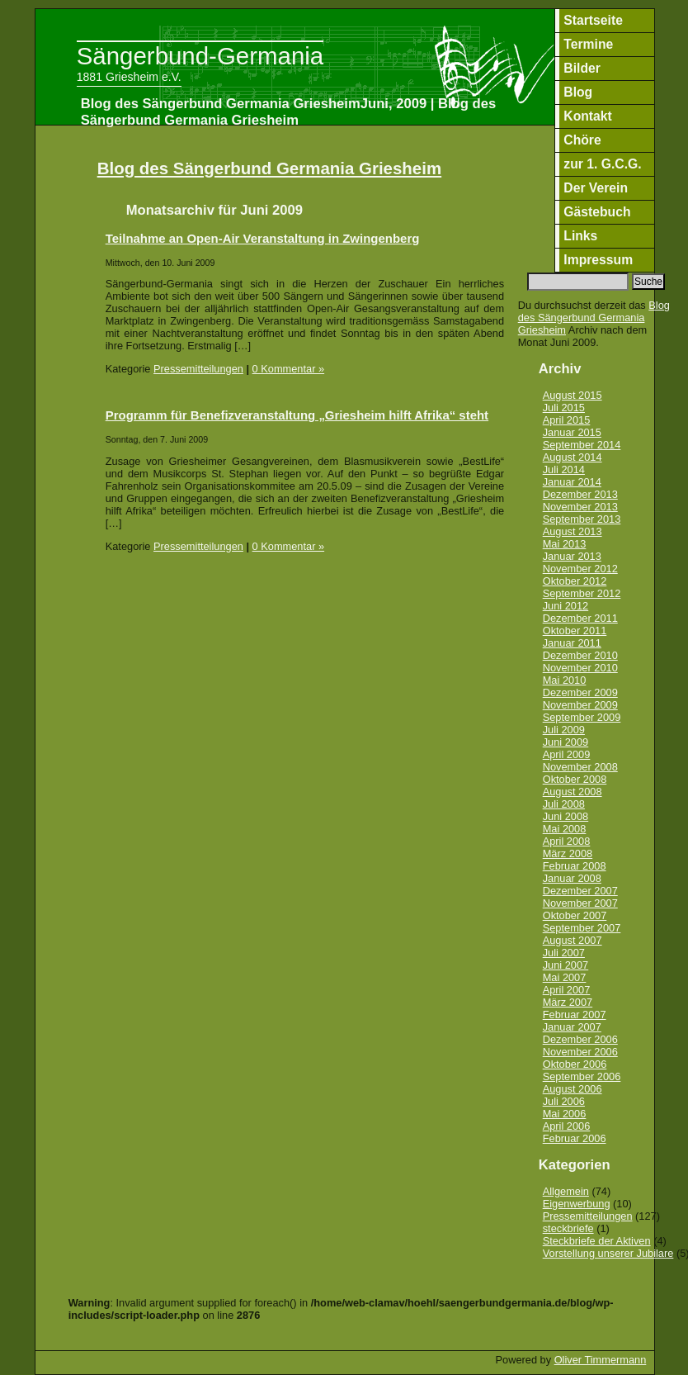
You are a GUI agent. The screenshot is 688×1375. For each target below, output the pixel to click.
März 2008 (567, 853)
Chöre (582, 140)
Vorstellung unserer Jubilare (608, 1253)
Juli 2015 (564, 407)
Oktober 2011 (575, 630)
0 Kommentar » (288, 369)
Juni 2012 (566, 606)
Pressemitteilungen (198, 369)
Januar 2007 (572, 1027)
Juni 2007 (566, 965)
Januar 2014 (572, 482)
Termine (588, 44)
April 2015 (567, 420)
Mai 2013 (565, 544)
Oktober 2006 (575, 1064)
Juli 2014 (564, 469)
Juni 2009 (566, 742)
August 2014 (572, 457)
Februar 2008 (574, 866)
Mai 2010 (565, 680)
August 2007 (572, 940)
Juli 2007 (564, 952)
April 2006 (567, 1126)
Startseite (593, 20)
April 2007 (567, 990)
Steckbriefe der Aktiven (597, 1241)
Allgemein (566, 1191)
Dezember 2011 (580, 618)
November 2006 (580, 1051)
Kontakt (587, 116)
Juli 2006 (564, 1101)
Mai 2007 (565, 977)
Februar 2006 (574, 1138)
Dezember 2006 (580, 1039)
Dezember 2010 (580, 655)
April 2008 (567, 841)
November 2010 (580, 667)
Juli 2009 (564, 729)
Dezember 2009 (580, 692)
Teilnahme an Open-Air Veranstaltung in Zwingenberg (263, 238)
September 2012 (582, 593)
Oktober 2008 (575, 779)
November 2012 (580, 568)
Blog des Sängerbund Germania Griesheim (269, 168)
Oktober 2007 (575, 915)
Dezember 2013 (580, 494)
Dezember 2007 (580, 890)
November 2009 (580, 705)
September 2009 (582, 717)
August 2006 (572, 1089)
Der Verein (595, 188)
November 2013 (580, 506)
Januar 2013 (572, 556)
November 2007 (580, 903)
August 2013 (572, 531)
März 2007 (567, 1002)
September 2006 (582, 1076)
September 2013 (582, 519)
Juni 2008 (566, 816)
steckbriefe (568, 1228)
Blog (577, 92)
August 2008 (572, 791)
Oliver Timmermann (600, 1360)
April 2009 (567, 754)
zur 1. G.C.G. (602, 164)
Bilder (582, 68)
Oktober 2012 (575, 581)
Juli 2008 (564, 804)
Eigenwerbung (576, 1203)
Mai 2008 (565, 829)
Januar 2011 (572, 643)
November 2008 (580, 767)
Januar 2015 (572, 432)
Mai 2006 (565, 1113)
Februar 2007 (574, 1014)
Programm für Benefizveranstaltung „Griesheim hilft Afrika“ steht (297, 415)
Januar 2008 (572, 878)
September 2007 (582, 928)
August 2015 (572, 395)
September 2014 (582, 445)
